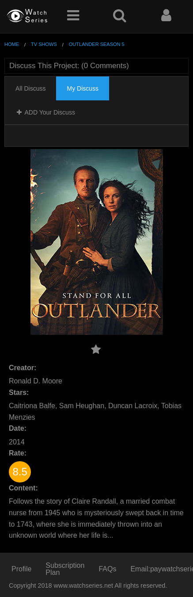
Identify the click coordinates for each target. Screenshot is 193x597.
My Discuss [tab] (82, 88)
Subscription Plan (64, 569)
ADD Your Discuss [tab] (45, 112)
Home (11, 44)
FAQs (107, 569)
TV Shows (44, 44)
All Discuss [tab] (30, 88)
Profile (21, 569)
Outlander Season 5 (97, 44)
